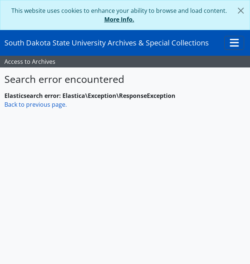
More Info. (119, 19)
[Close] (241, 10)
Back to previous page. (35, 104)
